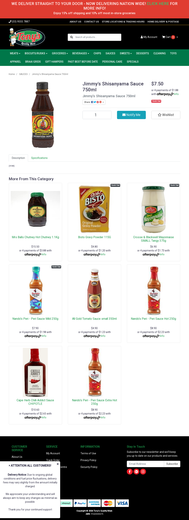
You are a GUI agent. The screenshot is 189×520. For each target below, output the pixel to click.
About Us (17, 456)
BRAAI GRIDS (33, 61)
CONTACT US (91, 21)
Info (176, 94)
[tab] (18, 158)
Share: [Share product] (93, 102)
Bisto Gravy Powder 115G (94, 237)
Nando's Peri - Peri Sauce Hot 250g (153, 318)
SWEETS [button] (125, 53)
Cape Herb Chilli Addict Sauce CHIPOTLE (35, 402)
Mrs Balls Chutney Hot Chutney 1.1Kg (35, 237)
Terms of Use (88, 453)
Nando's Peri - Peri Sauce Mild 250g (35, 318)
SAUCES (110, 53)
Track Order (53, 460)
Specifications (39, 157)
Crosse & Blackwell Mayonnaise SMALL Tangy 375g (153, 238)
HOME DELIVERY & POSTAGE (163, 21)
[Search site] (71, 37)
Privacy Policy (88, 460)
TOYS (173, 53)
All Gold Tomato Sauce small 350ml (94, 318)
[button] (165, 115)
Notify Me (131, 115)
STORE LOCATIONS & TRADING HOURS (123, 21)
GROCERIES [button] (59, 53)
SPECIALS (133, 61)
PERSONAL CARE (112, 61)
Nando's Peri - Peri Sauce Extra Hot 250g (94, 402)
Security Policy (88, 467)
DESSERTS (142, 53)
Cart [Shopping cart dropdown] (169, 37)
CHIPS (97, 53)
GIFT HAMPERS (54, 61)
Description (18, 157)
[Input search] (98, 37)
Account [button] (149, 37)
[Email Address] (145, 464)
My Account (53, 453)
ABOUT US (75, 21)
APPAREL (15, 61)
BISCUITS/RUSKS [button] (35, 53)
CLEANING (159, 53)
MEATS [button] (14, 53)
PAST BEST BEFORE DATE (83, 61)
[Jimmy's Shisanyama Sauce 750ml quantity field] (97, 115)
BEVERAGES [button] (79, 53)
